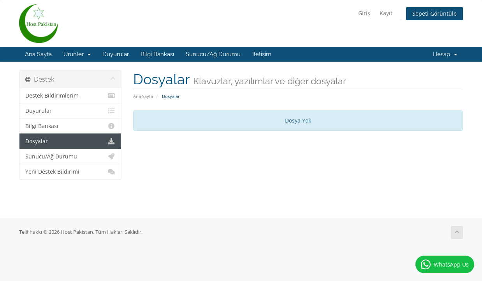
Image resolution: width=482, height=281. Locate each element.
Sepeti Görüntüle (434, 13)
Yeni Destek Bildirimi (70, 171)
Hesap (445, 54)
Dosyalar (70, 141)
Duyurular (115, 54)
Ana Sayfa (38, 54)
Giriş (364, 13)
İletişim (261, 54)
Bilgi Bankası (157, 54)
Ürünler (77, 54)
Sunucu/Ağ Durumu (213, 54)
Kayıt (386, 13)
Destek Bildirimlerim (70, 95)
